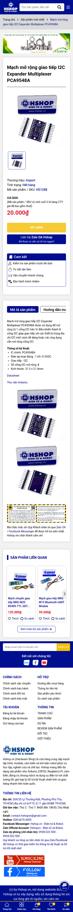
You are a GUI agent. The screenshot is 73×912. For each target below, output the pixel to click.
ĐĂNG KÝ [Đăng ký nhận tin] (63, 647)
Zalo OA (61, 527)
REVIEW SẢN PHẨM (50, 728)
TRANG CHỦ (45, 713)
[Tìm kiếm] (59, 7)
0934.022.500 (11, 836)
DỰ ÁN (42, 723)
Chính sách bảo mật (15, 698)
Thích (13, 618)
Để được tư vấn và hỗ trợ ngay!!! (36, 239)
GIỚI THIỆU (44, 738)
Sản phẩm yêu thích (49, 693)
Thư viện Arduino (17, 382)
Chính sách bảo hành (15, 688)
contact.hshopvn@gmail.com (29, 815)
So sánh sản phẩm (49, 698)
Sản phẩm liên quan (28, 557)
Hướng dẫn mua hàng (51, 683)
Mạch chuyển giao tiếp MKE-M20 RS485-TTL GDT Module (19, 602)
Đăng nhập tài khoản (15, 718)
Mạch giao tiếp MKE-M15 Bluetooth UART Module (51, 602)
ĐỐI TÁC (43, 733)
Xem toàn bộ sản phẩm (37, 629)
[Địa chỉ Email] (36, 647)
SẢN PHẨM (44, 718)
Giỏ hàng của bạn (13, 723)
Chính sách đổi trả (14, 693)
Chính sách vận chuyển (17, 683)
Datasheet (13, 375)
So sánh (27, 618)
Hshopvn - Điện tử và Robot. (47, 827)
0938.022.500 (47, 832)
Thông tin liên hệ (48, 688)
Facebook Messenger (21, 531)
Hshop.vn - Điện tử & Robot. (47, 823)
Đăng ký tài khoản (13, 713)
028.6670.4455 (22, 819)
